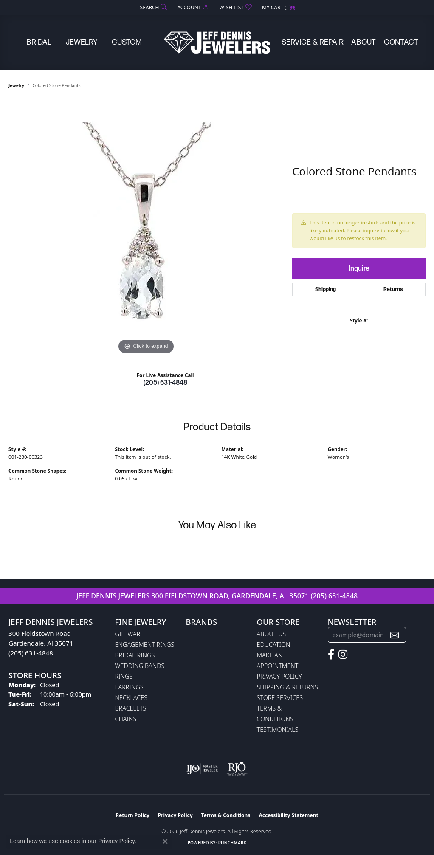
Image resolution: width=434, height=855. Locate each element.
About (363, 42)
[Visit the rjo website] (237, 768)
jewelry (16, 85)
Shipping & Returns (287, 687)
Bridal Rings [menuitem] (135, 655)
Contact (401, 42)
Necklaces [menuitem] (131, 698)
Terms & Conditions (226, 815)
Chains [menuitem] (126, 719)
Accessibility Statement (288, 815)
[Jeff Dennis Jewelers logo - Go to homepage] (217, 42)
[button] (152, 7)
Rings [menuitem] (124, 676)
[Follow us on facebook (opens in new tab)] (331, 654)
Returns (393, 289)
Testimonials (278, 729)
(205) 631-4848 (165, 383)
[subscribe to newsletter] (394, 634)
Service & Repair (313, 42)
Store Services (280, 698)
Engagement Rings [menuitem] (145, 645)
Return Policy (132, 815)
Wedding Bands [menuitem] (140, 666)
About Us (271, 634)
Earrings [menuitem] (129, 687)
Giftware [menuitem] (129, 634)
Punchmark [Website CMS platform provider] (232, 843)
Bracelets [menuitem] (131, 708)
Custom (127, 42)
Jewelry (81, 42)
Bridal (38, 42)
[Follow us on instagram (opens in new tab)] (342, 654)
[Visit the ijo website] (202, 768)
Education (273, 645)
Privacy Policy (279, 676)
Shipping (325, 289)
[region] (146, 229)
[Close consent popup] (165, 841)
